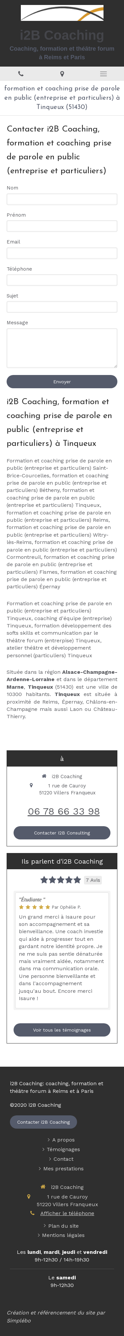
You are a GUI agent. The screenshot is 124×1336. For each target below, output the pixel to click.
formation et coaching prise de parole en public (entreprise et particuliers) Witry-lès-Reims (59, 534)
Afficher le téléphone (67, 1213)
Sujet (12, 296)
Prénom (16, 215)
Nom (12, 188)
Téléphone (19, 269)
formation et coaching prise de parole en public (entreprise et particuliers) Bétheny (57, 483)
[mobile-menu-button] (103, 73)
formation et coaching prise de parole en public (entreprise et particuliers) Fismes (60, 564)
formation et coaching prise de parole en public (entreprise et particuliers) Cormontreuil (62, 549)
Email (13, 242)
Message (17, 323)
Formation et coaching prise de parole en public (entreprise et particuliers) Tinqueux (59, 610)
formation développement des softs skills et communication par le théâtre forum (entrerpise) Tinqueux (59, 633)
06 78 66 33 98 (64, 811)
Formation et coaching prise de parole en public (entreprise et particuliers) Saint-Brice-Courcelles (59, 468)
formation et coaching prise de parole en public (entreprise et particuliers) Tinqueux (53, 497)
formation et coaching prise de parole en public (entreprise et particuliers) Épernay (62, 579)
